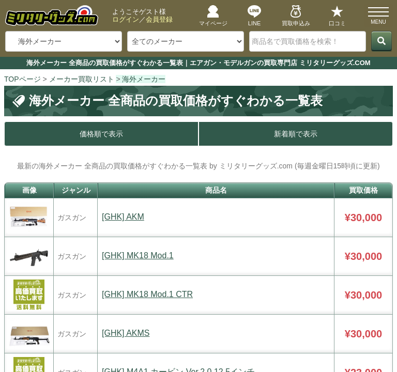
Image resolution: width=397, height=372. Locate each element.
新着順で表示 (295, 134)
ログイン (125, 19)
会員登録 (159, 19)
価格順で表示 (101, 134)
